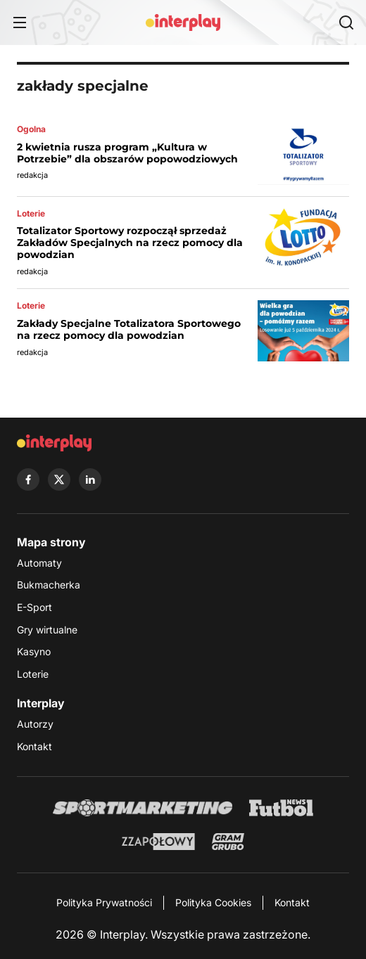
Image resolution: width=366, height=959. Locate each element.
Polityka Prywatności (104, 902)
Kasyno (34, 651)
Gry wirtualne (47, 630)
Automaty (39, 563)
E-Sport (34, 607)
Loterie (33, 674)
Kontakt (34, 746)
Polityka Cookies (213, 902)
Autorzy (35, 724)
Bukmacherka (48, 585)
